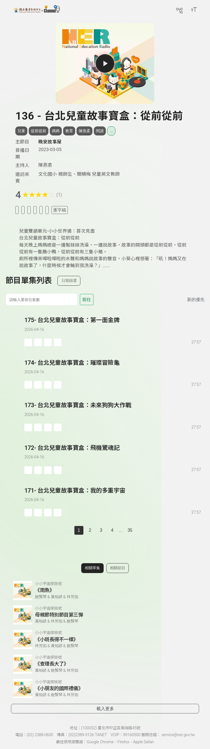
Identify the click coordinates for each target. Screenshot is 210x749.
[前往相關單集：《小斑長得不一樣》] (105, 639)
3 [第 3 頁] (101, 530)
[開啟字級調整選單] (193, 9)
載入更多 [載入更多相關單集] (105, 708)
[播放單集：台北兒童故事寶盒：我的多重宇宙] (15, 501)
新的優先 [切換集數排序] (196, 299)
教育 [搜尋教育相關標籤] (69, 131)
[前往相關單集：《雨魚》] (105, 591)
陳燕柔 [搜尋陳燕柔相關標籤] (84, 131)
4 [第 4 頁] (112, 530)
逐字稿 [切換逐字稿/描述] (59, 210)
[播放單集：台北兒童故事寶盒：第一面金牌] (15, 331)
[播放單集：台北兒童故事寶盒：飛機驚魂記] (15, 459)
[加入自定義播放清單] (38, 342)
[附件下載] (47, 210)
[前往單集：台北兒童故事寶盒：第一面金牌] (113, 326)
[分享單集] (35, 210)
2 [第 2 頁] (90, 530)
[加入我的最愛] (23, 210)
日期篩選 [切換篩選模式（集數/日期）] (69, 280)
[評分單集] (41, 210)
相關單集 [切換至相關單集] (92, 568)
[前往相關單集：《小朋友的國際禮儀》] (105, 688)
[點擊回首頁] (37, 9)
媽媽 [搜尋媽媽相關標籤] (56, 131)
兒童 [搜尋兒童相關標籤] (21, 131)
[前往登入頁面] (204, 9)
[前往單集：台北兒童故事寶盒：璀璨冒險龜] (113, 368)
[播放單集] (105, 63)
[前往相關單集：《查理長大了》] (105, 664)
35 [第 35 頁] (130, 530)
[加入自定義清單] (29, 210)
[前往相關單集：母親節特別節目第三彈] (105, 615)
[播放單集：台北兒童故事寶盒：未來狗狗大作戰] (15, 416)
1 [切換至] (79, 530)
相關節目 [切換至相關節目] (117, 568)
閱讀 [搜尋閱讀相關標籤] (100, 131)
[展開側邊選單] (9, 9)
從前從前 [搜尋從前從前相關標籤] (38, 131)
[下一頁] (141, 530)
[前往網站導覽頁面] (179, 9)
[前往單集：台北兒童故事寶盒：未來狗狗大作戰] (113, 411)
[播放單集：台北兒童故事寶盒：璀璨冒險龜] (15, 373)
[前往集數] (41, 299)
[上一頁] (69, 530)
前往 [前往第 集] (86, 299)
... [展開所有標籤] (111, 131)
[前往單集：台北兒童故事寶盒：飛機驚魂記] (113, 454)
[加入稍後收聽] (17, 210)
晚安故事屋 (50, 141)
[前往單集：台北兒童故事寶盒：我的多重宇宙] (113, 496)
